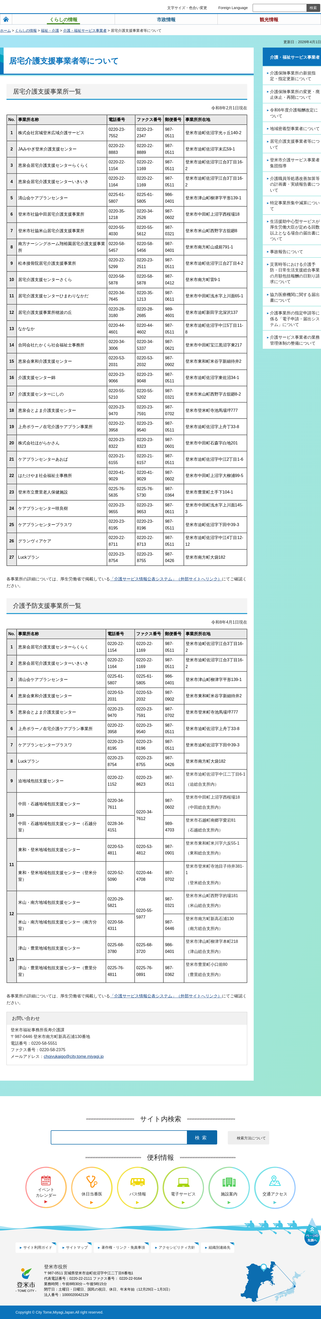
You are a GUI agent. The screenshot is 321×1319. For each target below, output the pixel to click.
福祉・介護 (50, 30)
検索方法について (251, 1138)
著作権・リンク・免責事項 (123, 1247)
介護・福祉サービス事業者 (85, 30)
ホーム (5, 30)
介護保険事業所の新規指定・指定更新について (293, 76)
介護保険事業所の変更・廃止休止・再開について (295, 94)
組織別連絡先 (219, 1247)
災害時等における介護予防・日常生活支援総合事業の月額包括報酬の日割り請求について (295, 273)
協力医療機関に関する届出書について (295, 297)
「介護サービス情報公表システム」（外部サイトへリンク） (166, 579)
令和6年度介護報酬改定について (294, 113)
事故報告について (286, 251)
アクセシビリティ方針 (177, 1247)
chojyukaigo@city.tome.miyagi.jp (74, 1056)
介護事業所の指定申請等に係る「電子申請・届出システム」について (295, 319)
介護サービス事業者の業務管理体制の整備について (295, 340)
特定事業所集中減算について (295, 206)
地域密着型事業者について (295, 128)
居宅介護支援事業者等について (295, 144)
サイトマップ (77, 1247)
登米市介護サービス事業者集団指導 (295, 163)
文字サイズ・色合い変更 (187, 8)
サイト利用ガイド (37, 1247)
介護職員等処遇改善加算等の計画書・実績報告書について (295, 184)
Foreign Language (233, 8)
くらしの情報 (26, 30)
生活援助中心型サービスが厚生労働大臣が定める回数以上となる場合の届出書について (295, 230)
